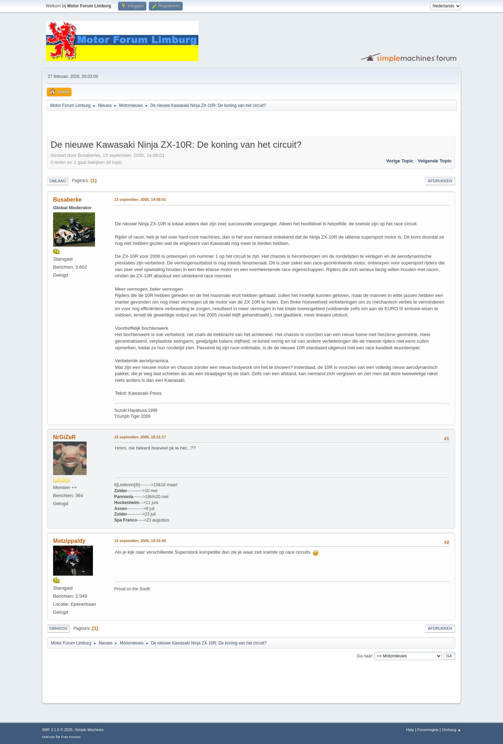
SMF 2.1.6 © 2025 (57, 730)
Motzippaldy (69, 541)
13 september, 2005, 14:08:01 (140, 199)
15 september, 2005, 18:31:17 (140, 437)
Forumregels (428, 730)
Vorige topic (400, 160)
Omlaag (57, 181)
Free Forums (71, 737)
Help (410, 730)
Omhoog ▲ (451, 730)
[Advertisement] (129, 124)
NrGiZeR (64, 437)
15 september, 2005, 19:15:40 (140, 541)
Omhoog (58, 628)
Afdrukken (440, 181)
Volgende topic (435, 160)
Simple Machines (89, 730)
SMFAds (48, 737)
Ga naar (364, 655)
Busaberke (67, 200)
